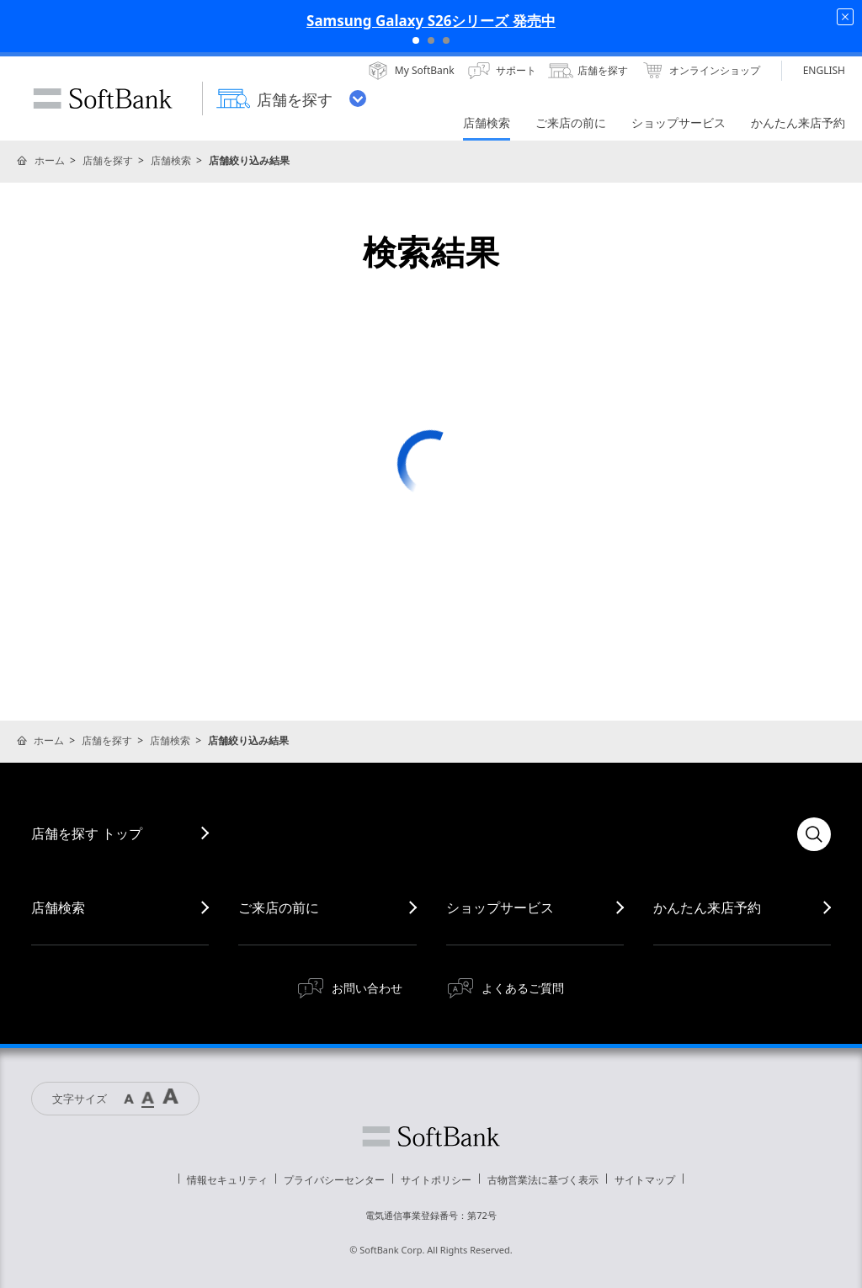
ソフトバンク (431, 1136)
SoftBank (102, 98)
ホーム (50, 160)
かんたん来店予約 (707, 907)
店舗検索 (171, 160)
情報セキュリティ (227, 1180)
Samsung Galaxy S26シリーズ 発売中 (431, 20)
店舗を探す (107, 160)
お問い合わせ (367, 988)
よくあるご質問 (523, 988)
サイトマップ (645, 1180)
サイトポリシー (436, 1180)
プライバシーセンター (334, 1180)
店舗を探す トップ (86, 833)
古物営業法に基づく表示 (543, 1180)
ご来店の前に (278, 907)
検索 (814, 834)
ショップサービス (500, 907)
